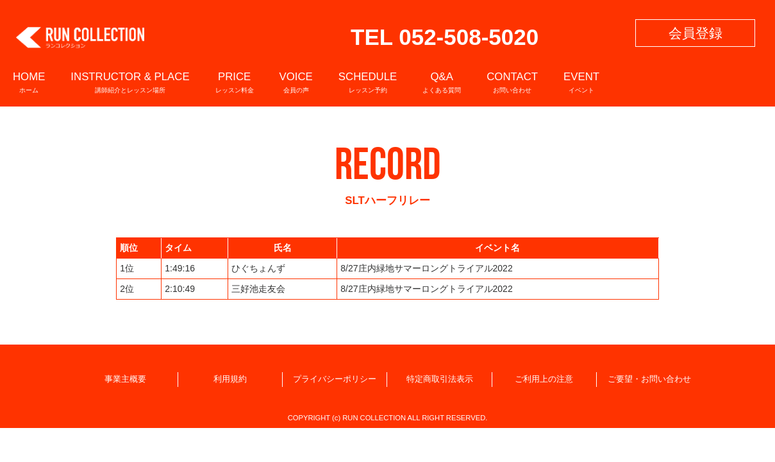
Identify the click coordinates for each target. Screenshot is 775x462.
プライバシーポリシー (334, 379)
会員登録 (695, 33)
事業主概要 (125, 379)
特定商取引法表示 (439, 379)
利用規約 (230, 379)
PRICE (234, 82)
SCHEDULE (367, 82)
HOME (29, 82)
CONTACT (512, 82)
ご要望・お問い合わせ (649, 379)
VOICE (296, 82)
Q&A (441, 82)
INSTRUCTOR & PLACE (130, 82)
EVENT (581, 82)
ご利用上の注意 (544, 379)
